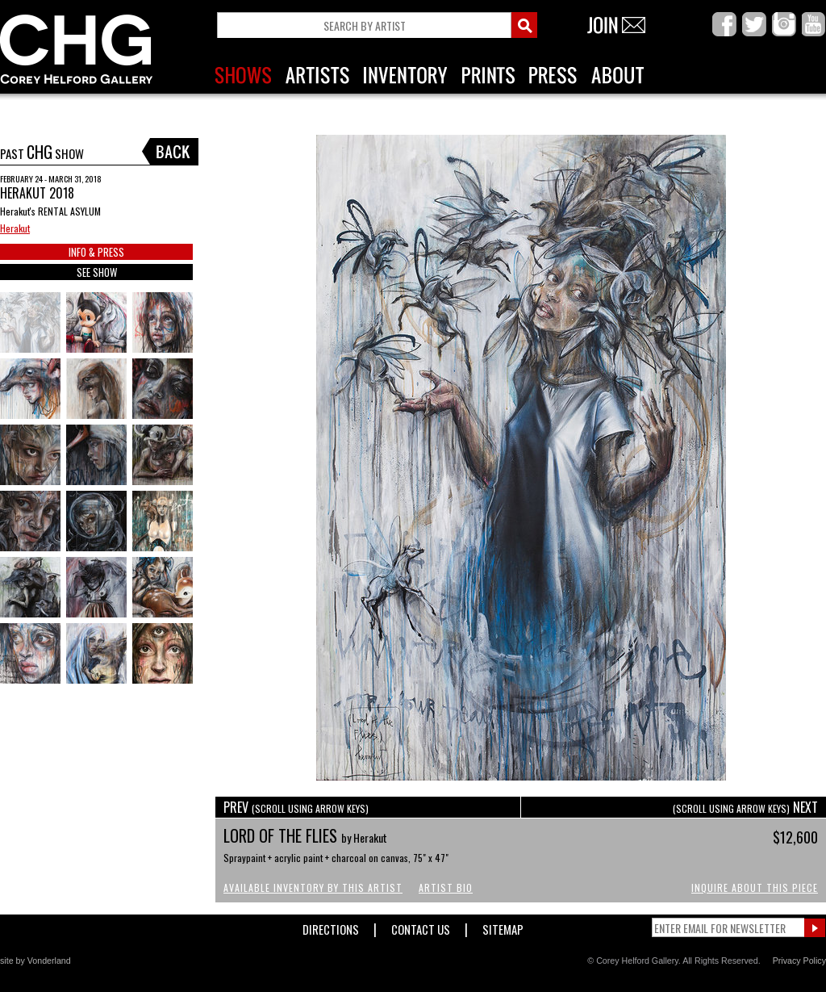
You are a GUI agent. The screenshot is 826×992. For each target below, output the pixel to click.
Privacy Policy (799, 960)
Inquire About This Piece (754, 887)
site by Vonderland (35, 960)
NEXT (745, 807)
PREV (296, 807)
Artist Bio (446, 887)
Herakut (15, 228)
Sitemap (503, 926)
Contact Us (420, 926)
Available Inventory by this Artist (313, 887)
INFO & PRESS (96, 252)
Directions (330, 926)
